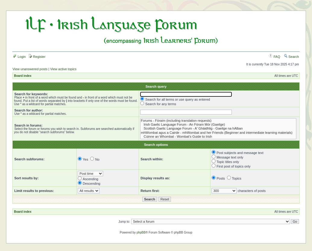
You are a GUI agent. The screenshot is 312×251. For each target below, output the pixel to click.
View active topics (63, 69)
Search (291, 56)
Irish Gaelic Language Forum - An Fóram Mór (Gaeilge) (218, 125)
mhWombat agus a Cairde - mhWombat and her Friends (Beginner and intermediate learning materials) (218, 133)
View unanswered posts (29, 69)
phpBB (141, 232)
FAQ (274, 56)
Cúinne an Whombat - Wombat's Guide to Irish (218, 137)
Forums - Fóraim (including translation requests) (218, 121)
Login (19, 56)
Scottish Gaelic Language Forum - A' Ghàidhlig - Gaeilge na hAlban (218, 128)
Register (37, 56)
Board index (22, 75)
